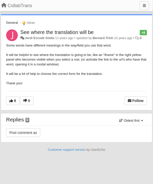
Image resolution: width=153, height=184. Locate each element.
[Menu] (144, 5)
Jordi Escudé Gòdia (39, 38)
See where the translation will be (57, 32)
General (12, 23)
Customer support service (66, 150)
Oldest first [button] (131, 120)
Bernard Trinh (103, 38)
